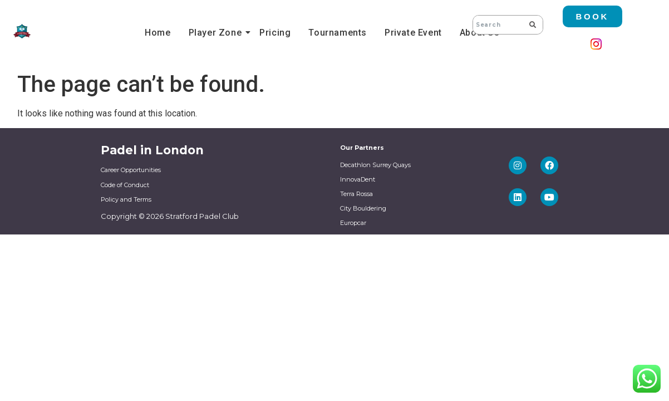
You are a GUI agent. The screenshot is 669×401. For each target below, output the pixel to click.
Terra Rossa (356, 194)
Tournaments (337, 32)
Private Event (413, 32)
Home (157, 32)
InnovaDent (357, 179)
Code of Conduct (125, 185)
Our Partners (362, 147)
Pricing (275, 32)
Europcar (353, 223)
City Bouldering (363, 208)
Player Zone (217, 32)
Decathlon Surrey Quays (375, 165)
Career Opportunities (131, 170)
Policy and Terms (126, 199)
